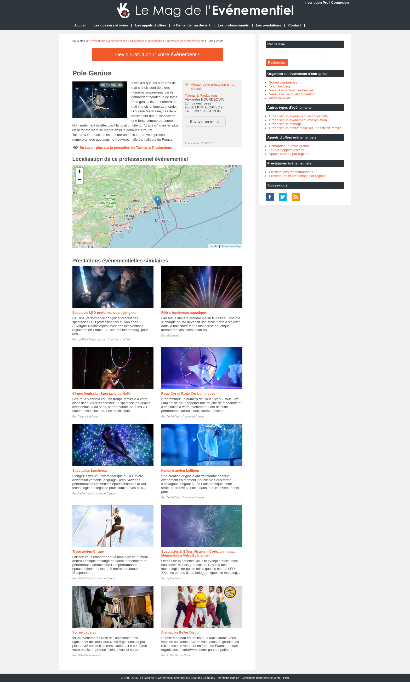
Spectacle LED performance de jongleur (104, 313)
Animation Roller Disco (180, 632)
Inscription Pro (316, 2)
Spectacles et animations (146, 40)
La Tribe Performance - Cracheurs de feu (104, 339)
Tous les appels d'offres (286, 150)
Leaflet (214, 246)
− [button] (79, 180)
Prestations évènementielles (109, 40)
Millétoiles (173, 335)
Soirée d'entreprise (283, 82)
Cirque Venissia (88, 416)
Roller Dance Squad (179, 655)
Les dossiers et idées (111, 25)
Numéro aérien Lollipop (180, 470)
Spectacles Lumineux (89, 470)
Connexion (340, 2)
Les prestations (268, 25)
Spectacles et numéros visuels (184, 40)
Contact (294, 25)
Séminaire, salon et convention (292, 94)
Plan (286, 677)
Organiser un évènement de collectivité (298, 116)
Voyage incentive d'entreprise (291, 90)
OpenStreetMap (231, 246)
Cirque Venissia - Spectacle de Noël (101, 393)
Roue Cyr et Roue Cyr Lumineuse (188, 393)
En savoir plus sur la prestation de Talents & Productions (126, 148)
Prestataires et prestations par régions (298, 176)
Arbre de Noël (279, 98)
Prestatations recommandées (291, 172)
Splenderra (174, 578)
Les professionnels (233, 25)
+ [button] (79, 172)
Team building (279, 86)
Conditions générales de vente (261, 677)
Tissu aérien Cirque (88, 551)
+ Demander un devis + (191, 25)
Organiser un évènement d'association (298, 120)
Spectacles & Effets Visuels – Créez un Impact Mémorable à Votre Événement (198, 553)
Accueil (80, 25)
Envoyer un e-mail (205, 121)
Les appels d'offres (150, 25)
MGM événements (89, 655)
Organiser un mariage (285, 124)
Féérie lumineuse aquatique (183, 313)
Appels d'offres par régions (289, 154)
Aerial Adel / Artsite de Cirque (185, 416)
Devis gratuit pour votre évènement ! (157, 54)
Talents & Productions (201, 95)
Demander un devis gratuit (289, 146)
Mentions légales (228, 677)
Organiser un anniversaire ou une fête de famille (305, 128)
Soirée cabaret (84, 632)
